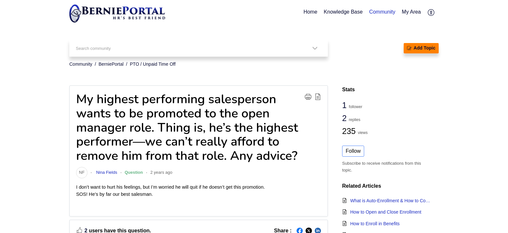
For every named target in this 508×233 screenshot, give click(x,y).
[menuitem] (431, 12)
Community (80, 64)
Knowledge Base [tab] (343, 12)
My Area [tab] (411, 12)
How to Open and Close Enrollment (385, 212)
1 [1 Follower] (345, 105)
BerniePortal (110, 64)
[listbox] (315, 48)
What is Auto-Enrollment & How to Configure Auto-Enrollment (391, 200)
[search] (185, 48)
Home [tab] (311, 12)
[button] (308, 96)
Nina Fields (106, 172)
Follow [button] (353, 151)
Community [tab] (382, 12)
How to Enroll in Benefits (375, 223)
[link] (81, 172)
